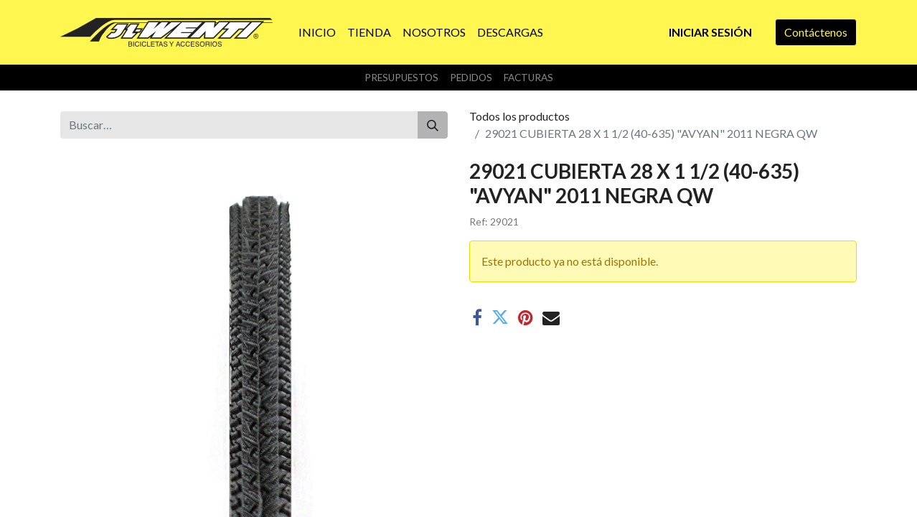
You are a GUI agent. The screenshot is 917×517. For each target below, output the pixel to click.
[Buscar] (433, 125)
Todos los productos (519, 116)
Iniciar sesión (710, 32)
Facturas (528, 77)
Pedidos (471, 77)
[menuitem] (317, 32)
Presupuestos (401, 77)
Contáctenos (815, 32)
